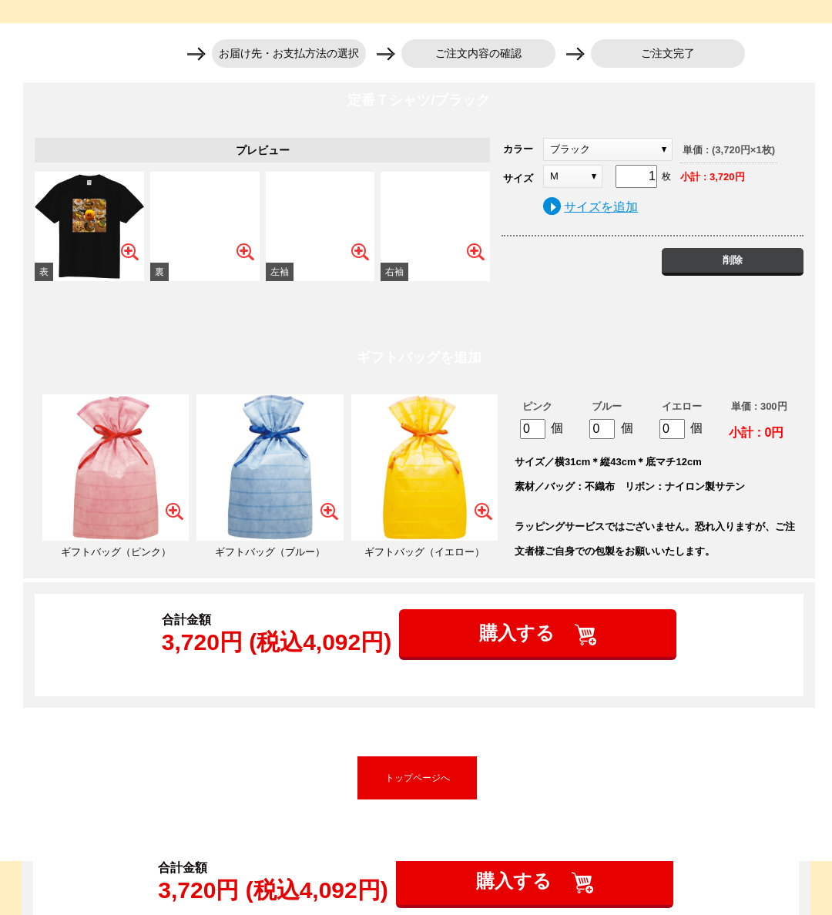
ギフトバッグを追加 (419, 357)
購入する (519, 632)
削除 (733, 260)
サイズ (518, 178)
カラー (518, 149)
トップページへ (417, 778)
